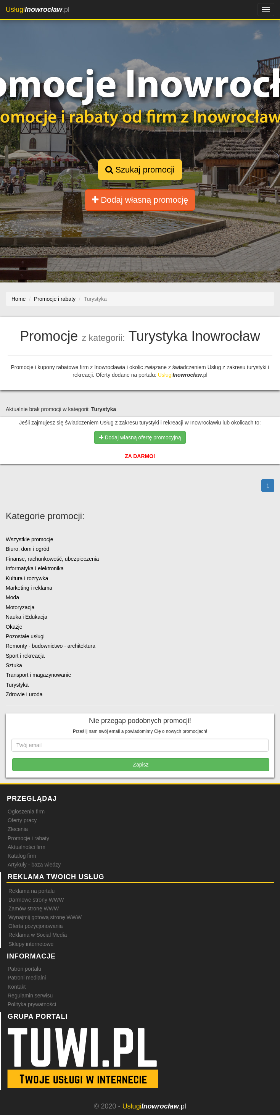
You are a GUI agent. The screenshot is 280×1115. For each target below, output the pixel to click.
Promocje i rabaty (28, 838)
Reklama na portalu (31, 891)
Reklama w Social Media (37, 935)
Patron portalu (24, 969)
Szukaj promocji (139, 169)
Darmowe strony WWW (36, 900)
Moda (12, 597)
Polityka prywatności (32, 1004)
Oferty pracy (22, 820)
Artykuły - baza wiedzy (34, 865)
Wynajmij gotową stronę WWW (45, 917)
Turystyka (17, 685)
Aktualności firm (26, 847)
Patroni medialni (27, 978)
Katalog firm (22, 856)
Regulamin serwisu (30, 995)
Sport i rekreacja (25, 656)
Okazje (14, 627)
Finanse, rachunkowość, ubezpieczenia (52, 559)
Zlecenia (18, 829)
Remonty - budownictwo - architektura (50, 646)
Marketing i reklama (29, 588)
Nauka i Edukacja (26, 617)
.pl (37, 9)
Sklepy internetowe (30, 944)
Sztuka (14, 665)
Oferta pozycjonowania (35, 926)
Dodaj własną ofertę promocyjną (140, 437)
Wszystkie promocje (29, 539)
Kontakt (17, 987)
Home (18, 299)
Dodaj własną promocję (140, 200)
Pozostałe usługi (25, 636)
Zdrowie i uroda (24, 694)
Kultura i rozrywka (27, 578)
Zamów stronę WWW (33, 908)
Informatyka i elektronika (35, 568)
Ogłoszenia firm (26, 811)
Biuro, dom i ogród (27, 549)
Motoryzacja (20, 607)
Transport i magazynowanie (38, 675)
